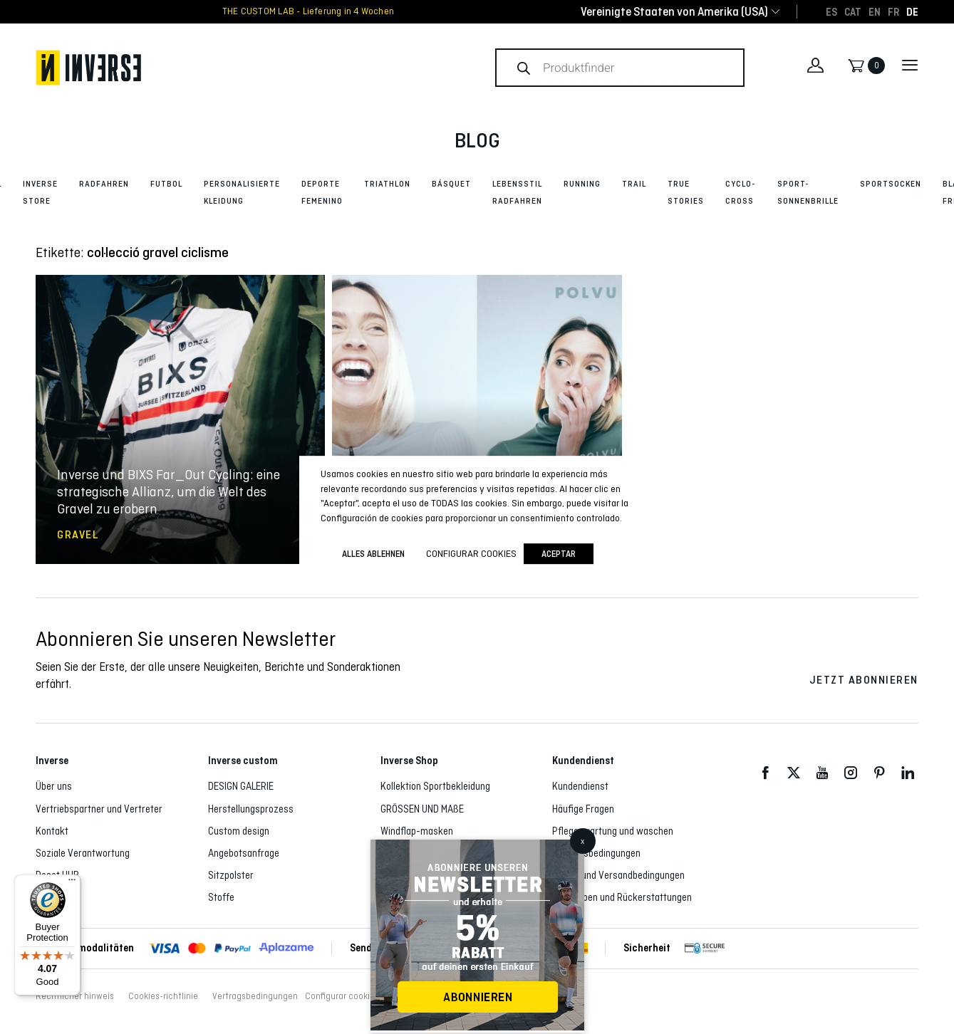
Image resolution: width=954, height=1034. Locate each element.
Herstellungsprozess (251, 809)
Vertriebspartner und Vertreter (99, 809)
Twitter (793, 773)
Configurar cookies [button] (342, 996)
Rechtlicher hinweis (75, 996)
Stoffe (221, 897)
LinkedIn (907, 773)
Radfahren (104, 184)
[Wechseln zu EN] (875, 11)
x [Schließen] (582, 841)
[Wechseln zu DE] (912, 11)
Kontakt (52, 831)
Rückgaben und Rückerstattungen (622, 897)
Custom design (238, 831)
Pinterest (879, 773)
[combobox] (674, 12)
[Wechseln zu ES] (831, 11)
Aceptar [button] (558, 553)
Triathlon (387, 184)
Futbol (166, 184)
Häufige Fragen (583, 809)
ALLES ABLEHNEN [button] (373, 553)
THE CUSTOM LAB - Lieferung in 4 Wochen (308, 11)
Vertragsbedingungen (596, 853)
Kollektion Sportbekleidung (435, 786)
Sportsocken (890, 184)
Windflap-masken (416, 831)
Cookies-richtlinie (163, 996)
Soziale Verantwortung (83, 853)
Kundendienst (580, 786)
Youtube (822, 773)
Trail (634, 184)
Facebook (765, 773)
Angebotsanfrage (243, 853)
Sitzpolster (231, 875)
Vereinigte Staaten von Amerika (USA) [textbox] (674, 12)
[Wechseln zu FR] (893, 11)
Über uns (54, 786)
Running (582, 184)
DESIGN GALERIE (241, 786)
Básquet (451, 184)
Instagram (850, 773)
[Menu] (72, 883)
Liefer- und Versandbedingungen (618, 875)
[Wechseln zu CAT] (852, 11)
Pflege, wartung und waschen (612, 831)
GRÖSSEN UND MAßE (422, 809)
